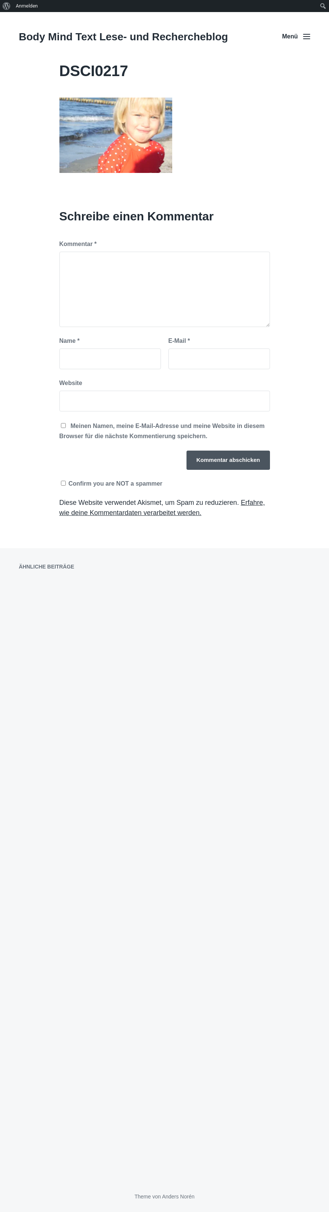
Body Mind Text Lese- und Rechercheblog (123, 37)
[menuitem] (6, 6)
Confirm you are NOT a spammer (111, 483)
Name (69, 341)
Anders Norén (178, 1197)
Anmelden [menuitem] (27, 6)
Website (70, 383)
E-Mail (179, 341)
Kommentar (78, 244)
